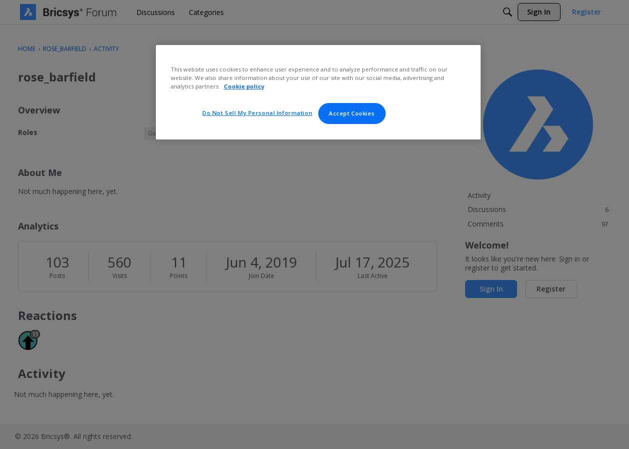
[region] (318, 92)
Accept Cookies (352, 113)
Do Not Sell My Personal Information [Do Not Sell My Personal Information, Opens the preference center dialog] (257, 112)
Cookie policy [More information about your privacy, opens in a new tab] (244, 86)
